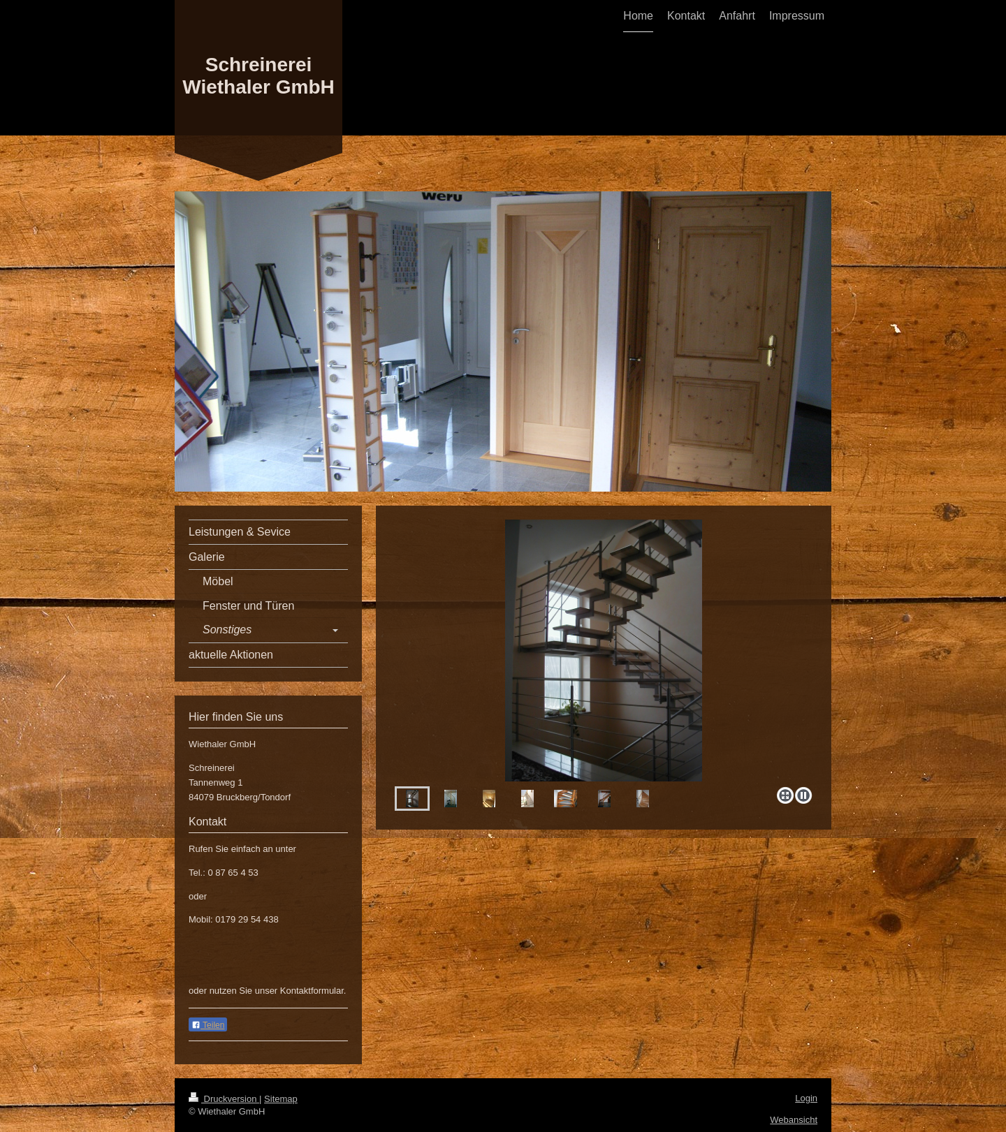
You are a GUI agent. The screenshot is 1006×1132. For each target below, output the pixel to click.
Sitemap (281, 1099)
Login (806, 1098)
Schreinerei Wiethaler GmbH (258, 76)
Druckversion (224, 1099)
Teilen (207, 1025)
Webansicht (793, 1120)
